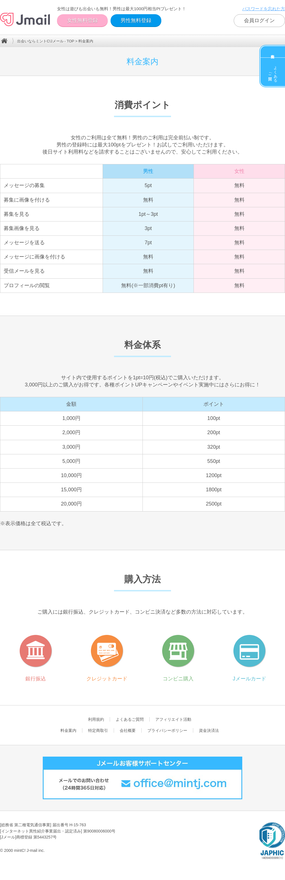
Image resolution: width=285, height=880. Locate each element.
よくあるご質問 (273, 71)
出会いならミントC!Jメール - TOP (45, 41)
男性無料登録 (136, 20)
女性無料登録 (82, 20)
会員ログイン (259, 20)
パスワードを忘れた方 (263, 8)
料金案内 (272, 51)
